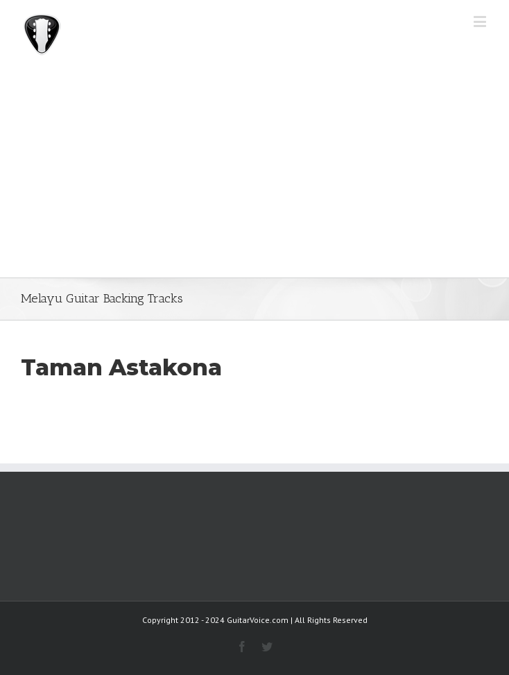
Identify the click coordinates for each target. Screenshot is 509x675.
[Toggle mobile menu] (481, 21)
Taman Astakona (121, 367)
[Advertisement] (254, 173)
